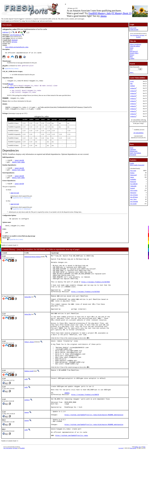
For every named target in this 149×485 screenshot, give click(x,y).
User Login (133, 28)
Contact (132, 58)
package (11, 89)
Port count (133, 170)
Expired (132, 188)
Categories (133, 149)
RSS (144, 482)
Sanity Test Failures (135, 153)
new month (133, 204)
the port (10, 85)
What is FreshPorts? (135, 44)
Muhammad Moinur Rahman (32, 263)
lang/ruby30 (19, 163)
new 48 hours (134, 197)
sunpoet (26, 444)
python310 (133, 88)
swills (26, 406)
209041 (66, 422)
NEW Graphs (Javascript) (137, 165)
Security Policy (134, 53)
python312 (133, 109)
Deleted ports (133, 151)
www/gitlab (15, 198)
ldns (131, 83)
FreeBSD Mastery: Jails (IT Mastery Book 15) (110, 13)
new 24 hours (134, 195)
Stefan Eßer (27, 311)
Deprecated (133, 175)
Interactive (133, 192)
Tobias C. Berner (29, 364)
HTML (136, 482)
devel (7, 32)
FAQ (131, 49)
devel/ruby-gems (18, 165)
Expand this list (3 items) (11, 69)
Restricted (133, 181)
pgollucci (27, 429)
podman (132, 86)
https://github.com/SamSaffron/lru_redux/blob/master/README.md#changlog (93, 447)
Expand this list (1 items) (16, 245)
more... (132, 72)
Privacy (132, 55)
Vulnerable (133, 186)
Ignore (132, 177)
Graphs (132, 163)
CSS (140, 482)
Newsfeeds (133, 154)
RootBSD (138, 37)
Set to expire (133, 190)
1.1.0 (3, 32)
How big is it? (134, 51)
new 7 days (133, 199)
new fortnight (134, 201)
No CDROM (133, 184)
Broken (132, 173)
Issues (131, 48)
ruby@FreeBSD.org (15, 35)
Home (131, 147)
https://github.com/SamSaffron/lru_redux (16, 47)
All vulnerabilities (138, 133)
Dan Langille (133, 483)
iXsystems (141, 35)
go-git (132, 81)
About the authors (135, 46)
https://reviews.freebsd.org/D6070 (85, 424)
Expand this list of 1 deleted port (21, 202)
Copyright (121, 483)
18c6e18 (14, 40)
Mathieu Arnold (28, 398)
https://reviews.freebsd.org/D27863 (95, 294)
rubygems (14, 42)
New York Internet (134, 35)
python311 (133, 98)
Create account (134, 29)
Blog (131, 56)
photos (103, 16)
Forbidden (133, 179)
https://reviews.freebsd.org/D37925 (85, 306)
